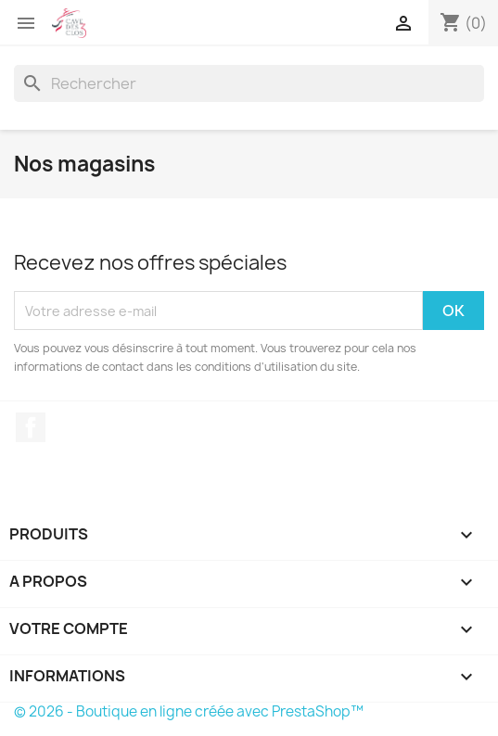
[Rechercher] (249, 83)
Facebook (30, 427)
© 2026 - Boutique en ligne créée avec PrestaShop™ (189, 711)
